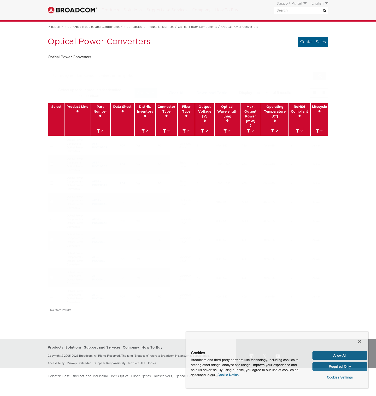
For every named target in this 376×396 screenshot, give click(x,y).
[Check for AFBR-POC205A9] (51, 183)
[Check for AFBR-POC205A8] (51, 164)
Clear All (176, 93)
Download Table (212, 93)
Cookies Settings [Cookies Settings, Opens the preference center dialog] (340, 377)
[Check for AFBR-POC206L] (51, 239)
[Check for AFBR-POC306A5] (51, 201)
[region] (277, 360)
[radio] (314, 93)
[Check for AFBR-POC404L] (51, 277)
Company (201, 10)
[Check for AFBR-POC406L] (51, 258)
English (317, 3)
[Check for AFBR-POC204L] (51, 296)
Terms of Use (136, 363)
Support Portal (289, 3)
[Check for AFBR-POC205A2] (51, 145)
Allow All (339, 355)
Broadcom (72, 10)
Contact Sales (313, 42)
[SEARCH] (301, 10)
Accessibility (56, 363)
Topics (152, 363)
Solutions (133, 10)
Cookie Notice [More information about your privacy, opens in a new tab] (228, 375)
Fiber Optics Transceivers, (152, 376)
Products (110, 10)
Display (245, 93)
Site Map (85, 363)
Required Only (340, 366)
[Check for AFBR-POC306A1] (51, 220)
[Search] (324, 10)
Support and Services (167, 10)
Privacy (72, 363)
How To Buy (226, 10)
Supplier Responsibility (109, 363)
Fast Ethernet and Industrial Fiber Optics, (96, 376)
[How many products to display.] (262, 93)
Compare (145, 93)
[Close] (359, 341)
